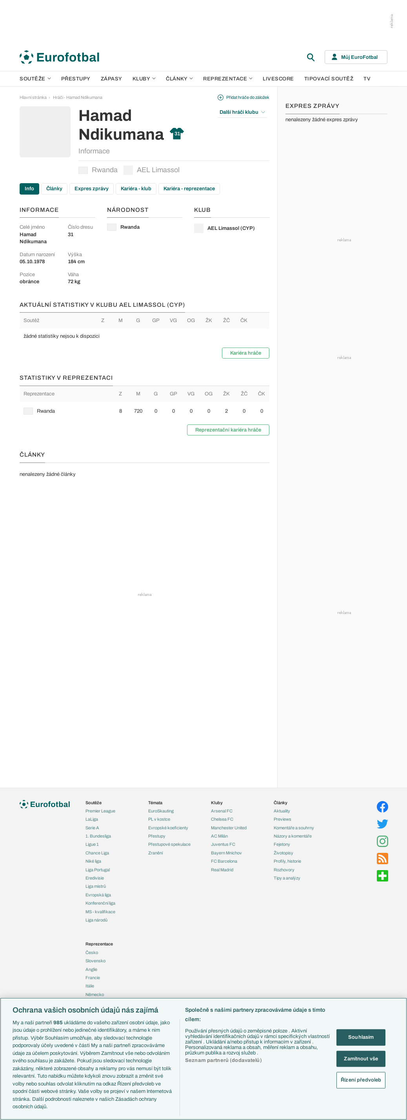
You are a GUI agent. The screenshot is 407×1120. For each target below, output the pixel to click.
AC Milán (219, 836)
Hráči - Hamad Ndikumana (77, 97)
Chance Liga (97, 852)
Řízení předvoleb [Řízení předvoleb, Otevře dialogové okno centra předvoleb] (361, 1080)
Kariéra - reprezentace (189, 188)
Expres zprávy (91, 188)
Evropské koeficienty (168, 827)
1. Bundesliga (98, 836)
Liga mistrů (95, 886)
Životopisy (283, 852)
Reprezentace (228, 79)
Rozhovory (284, 869)
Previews (282, 819)
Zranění (155, 852)
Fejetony (282, 844)
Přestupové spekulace (169, 844)
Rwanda (98, 170)
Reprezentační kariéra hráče (228, 430)
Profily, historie (287, 861)
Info (29, 188)
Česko (91, 952)
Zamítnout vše (361, 1058)
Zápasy (111, 79)
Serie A (92, 827)
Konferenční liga (100, 903)
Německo (94, 994)
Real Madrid (222, 869)
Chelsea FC (222, 819)
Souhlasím (361, 1037)
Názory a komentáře (293, 836)
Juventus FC (223, 844)
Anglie (91, 969)
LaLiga (91, 819)
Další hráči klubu (242, 112)
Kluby (144, 79)
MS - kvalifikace (100, 911)
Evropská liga (98, 894)
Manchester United (229, 827)
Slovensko (95, 960)
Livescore (278, 79)
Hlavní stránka (33, 97)
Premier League (100, 811)
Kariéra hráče (245, 353)
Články (54, 188)
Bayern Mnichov (226, 852)
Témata (155, 802)
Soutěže (35, 79)
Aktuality (282, 811)
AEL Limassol (152, 170)
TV (367, 79)
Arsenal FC (222, 811)
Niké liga (93, 861)
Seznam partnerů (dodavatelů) (223, 1060)
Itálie (89, 985)
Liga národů (96, 920)
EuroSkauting (161, 811)
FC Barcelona (224, 861)
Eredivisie (94, 878)
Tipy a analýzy (287, 878)
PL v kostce (159, 819)
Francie (92, 977)
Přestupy (76, 79)
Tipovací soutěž (329, 79)
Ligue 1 (92, 844)
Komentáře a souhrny (294, 827)
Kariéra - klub (136, 188)
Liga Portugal (97, 869)
